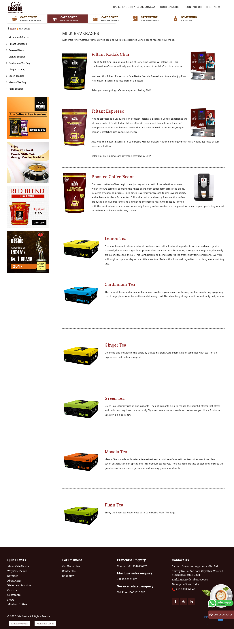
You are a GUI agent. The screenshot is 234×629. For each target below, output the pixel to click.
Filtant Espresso (18, 43)
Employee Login (19, 623)
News (10, 599)
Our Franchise (170, 7)
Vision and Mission (19, 585)
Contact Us (194, 7)
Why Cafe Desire (17, 571)
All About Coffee (17, 604)
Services (12, 576)
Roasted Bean (16, 50)
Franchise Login (45, 623)
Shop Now (213, 7)
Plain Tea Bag (16, 88)
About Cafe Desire (18, 566)
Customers (13, 595)
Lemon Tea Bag (17, 56)
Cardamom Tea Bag (19, 63)
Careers (12, 590)
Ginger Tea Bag (17, 69)
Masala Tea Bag (17, 82)
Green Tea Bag (16, 75)
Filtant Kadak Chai (19, 37)
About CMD (14, 580)
